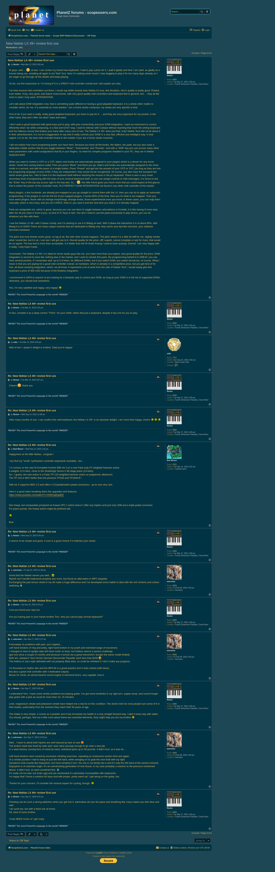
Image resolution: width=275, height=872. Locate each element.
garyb (26, 47)
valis (21, 47)
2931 (175, 464)
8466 (175, 586)
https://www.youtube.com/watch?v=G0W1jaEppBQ (36, 494)
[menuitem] (26, 30)
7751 (175, 358)
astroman (171, 581)
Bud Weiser (172, 460)
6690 (175, 80)
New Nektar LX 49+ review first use (32, 43)
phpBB (99, 853)
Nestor (170, 75)
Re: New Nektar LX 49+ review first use (32, 303)
